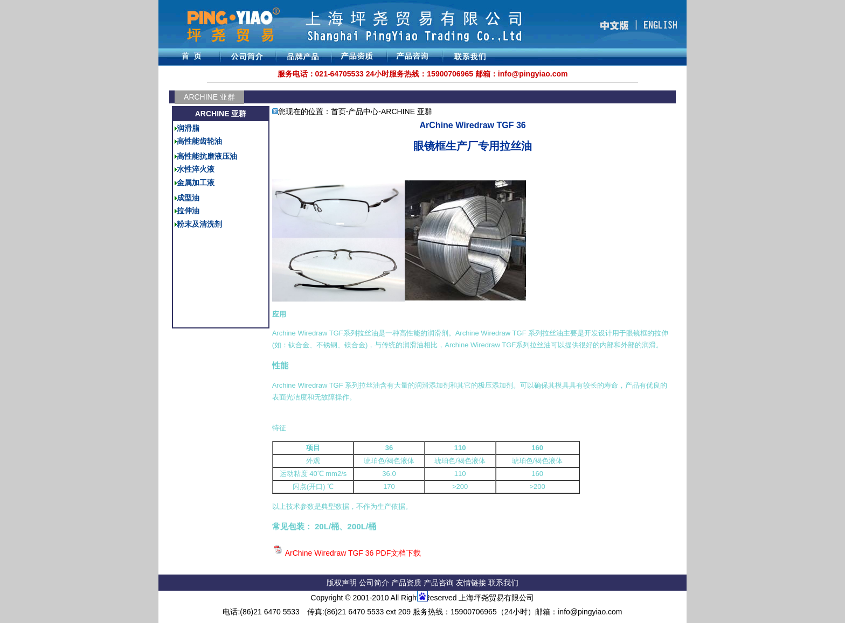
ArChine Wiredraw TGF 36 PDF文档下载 (353, 553)
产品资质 (406, 582)
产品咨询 (439, 582)
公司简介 (375, 582)
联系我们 (503, 582)
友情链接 (472, 582)
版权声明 (342, 582)
